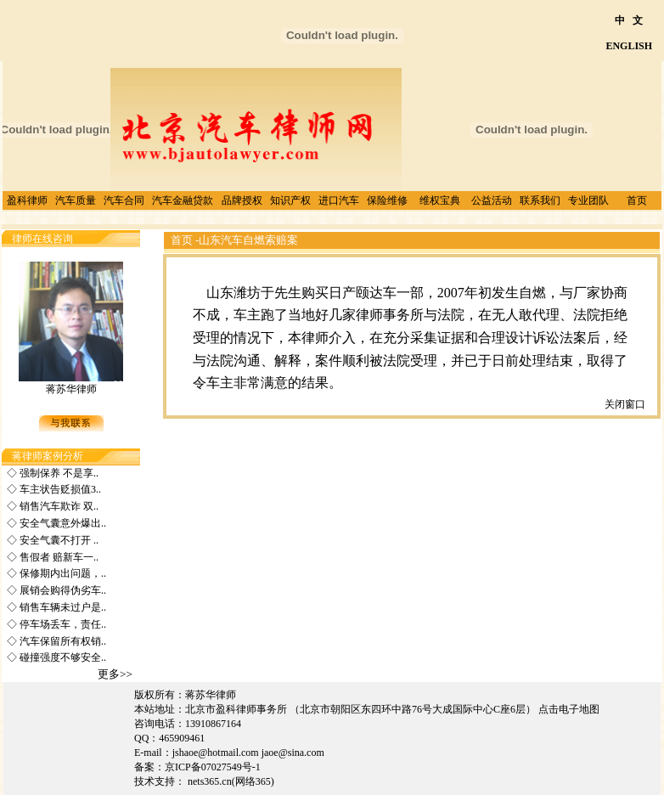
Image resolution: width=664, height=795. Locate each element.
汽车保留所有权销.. (61, 641)
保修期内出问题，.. (61, 573)
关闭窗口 (625, 404)
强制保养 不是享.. (57, 473)
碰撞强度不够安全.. (61, 657)
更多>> (115, 674)
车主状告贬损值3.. (59, 489)
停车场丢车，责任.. (61, 624)
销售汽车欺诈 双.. (57, 506)
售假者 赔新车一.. (57, 557)
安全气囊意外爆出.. (61, 523)
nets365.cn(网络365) (232, 781)
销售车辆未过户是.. (61, 607)
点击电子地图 (568, 709)
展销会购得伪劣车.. (61, 590)
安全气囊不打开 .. (57, 540)
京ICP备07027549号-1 (213, 767)
